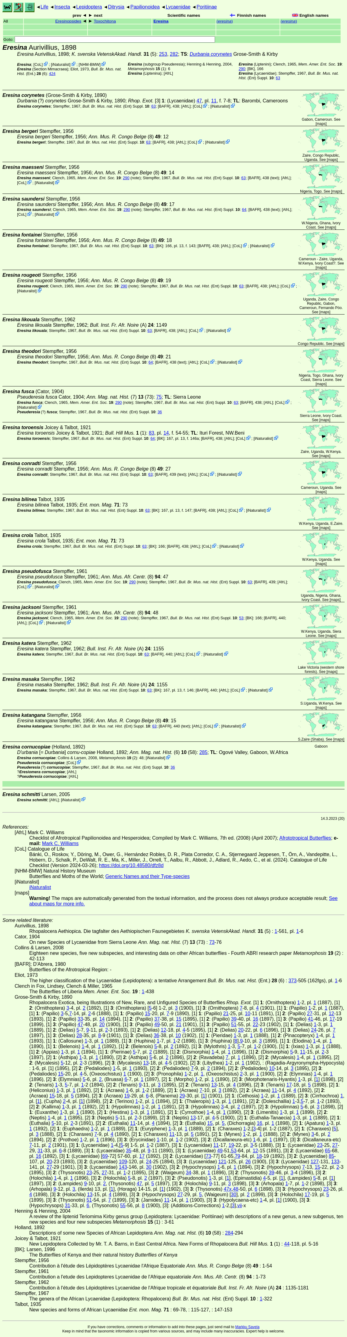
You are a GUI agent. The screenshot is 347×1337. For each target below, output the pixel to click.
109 (123, 1161)
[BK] (251, 68)
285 (203, 752)
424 (52, 73)
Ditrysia (116, 6)
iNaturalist (61, 64)
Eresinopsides (68, 21)
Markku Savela (247, 1327)
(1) (147, 68)
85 (331, 1156)
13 (146, 1062)
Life (44, 6)
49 (157, 1024)
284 (229, 1233)
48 (235, 1189)
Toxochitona (105, 21)
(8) (125, 136)
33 (80, 1019)
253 (163, 54)
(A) (121, 325)
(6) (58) (163, 752)
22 (255, 1024)
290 (242, 68)
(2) (118, 758)
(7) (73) (120, 397)
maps (321, 124)
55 (123, 1205)
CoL (37, 64)
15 (147, 1013)
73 (212, 942)
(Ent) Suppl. (116, 106)
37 (157, 1019)
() (224, 21)
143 (123, 1167)
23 (320, 1145)
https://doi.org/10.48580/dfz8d (131, 865)
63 (278, 78)
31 (40, 1150)
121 (222, 1161)
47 (199, 100)
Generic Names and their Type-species (148, 876)
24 (314, 1030)
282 (174, 54)
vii (239, 1205)
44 (287, 1243)
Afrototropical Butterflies (305, 838)
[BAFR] (164, 106)
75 (159, 397)
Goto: (109, 39)
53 (241, 618)
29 (182, 1095)
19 (127, 1095)
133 (335, 1161)
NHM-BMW (90, 64)
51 (234, 1024)
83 (151, 433)
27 (310, 1013)
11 (213, 100)
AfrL (168, 73)
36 (160, 412)
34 (188, 1172)
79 (237, 1156)
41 (310, 1019)
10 (247, 1013)
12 (331, 1013)
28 (79, 1035)
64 (244, 209)
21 (226, 1013)
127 (314, 1161)
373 (292, 980)
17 (332, 1019)
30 (149, 1167)
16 (255, 1019)
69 (105, 1156)
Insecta (62, 6)
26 (248, 1161)
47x (228, 1189)
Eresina (160, 21)
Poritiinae (207, 6)
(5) (114, 54)
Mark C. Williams (60, 843)
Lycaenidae (178, 6)
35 (128, 1150)
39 (234, 1019)
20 (102, 1024)
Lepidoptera (89, 6)
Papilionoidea (144, 6)
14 (166, 433)
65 (328, 1150)
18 (259, 1156)
